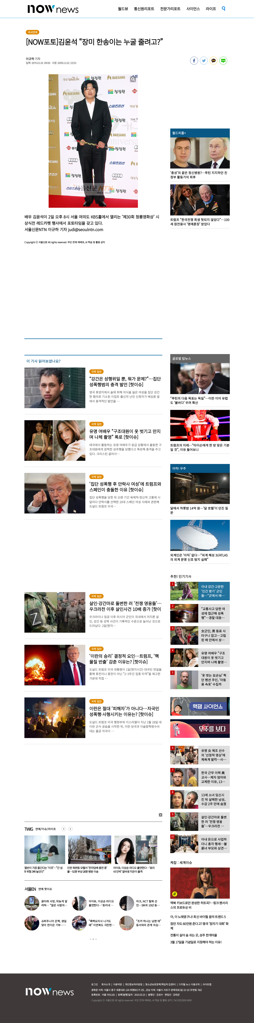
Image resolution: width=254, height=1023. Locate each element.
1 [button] (90, 939)
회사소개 (105, 984)
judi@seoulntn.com (85, 229)
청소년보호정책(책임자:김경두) (160, 984)
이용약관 (117, 984)
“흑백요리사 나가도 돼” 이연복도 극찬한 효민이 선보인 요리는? (101, 925)
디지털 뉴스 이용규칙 (189, 984)
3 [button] (96, 939)
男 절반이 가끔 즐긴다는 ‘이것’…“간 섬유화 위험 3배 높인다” (44, 869)
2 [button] (93, 939)
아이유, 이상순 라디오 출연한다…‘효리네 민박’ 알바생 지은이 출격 (136, 869)
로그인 (94, 984)
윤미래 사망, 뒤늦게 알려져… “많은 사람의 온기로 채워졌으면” (54, 905)
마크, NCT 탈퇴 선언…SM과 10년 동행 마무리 (148, 905)
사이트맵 (207, 984)
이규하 (30, 59)
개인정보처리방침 (133, 984)
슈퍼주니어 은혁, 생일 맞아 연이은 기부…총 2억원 (53, 925)
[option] (44, 855)
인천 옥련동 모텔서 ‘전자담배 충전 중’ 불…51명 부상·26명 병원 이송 (89, 869)
